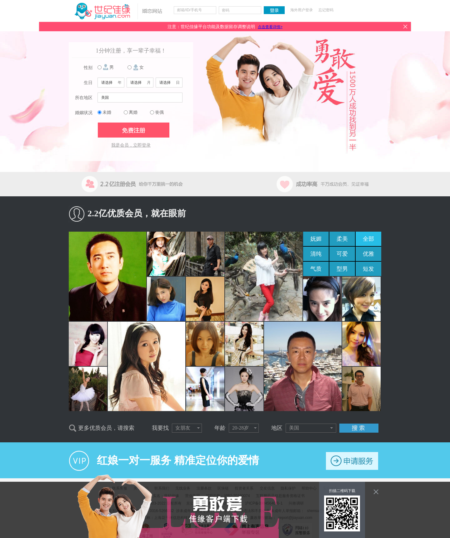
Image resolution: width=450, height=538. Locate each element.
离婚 (133, 112)
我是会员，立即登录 (131, 145)
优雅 (368, 254)
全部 (368, 239)
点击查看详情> (270, 27)
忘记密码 (325, 10)
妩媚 (316, 239)
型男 (342, 269)
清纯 (316, 254)
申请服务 (352, 461)
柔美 (342, 239)
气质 (316, 269)
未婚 (106, 112)
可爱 (342, 254)
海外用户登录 (301, 10)
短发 (368, 269)
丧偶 (159, 112)
